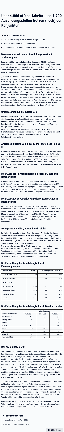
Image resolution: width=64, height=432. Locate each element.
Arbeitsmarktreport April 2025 (16, 420)
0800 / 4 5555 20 (39, 407)
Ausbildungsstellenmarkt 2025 (17, 424)
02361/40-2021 (30, 401)
